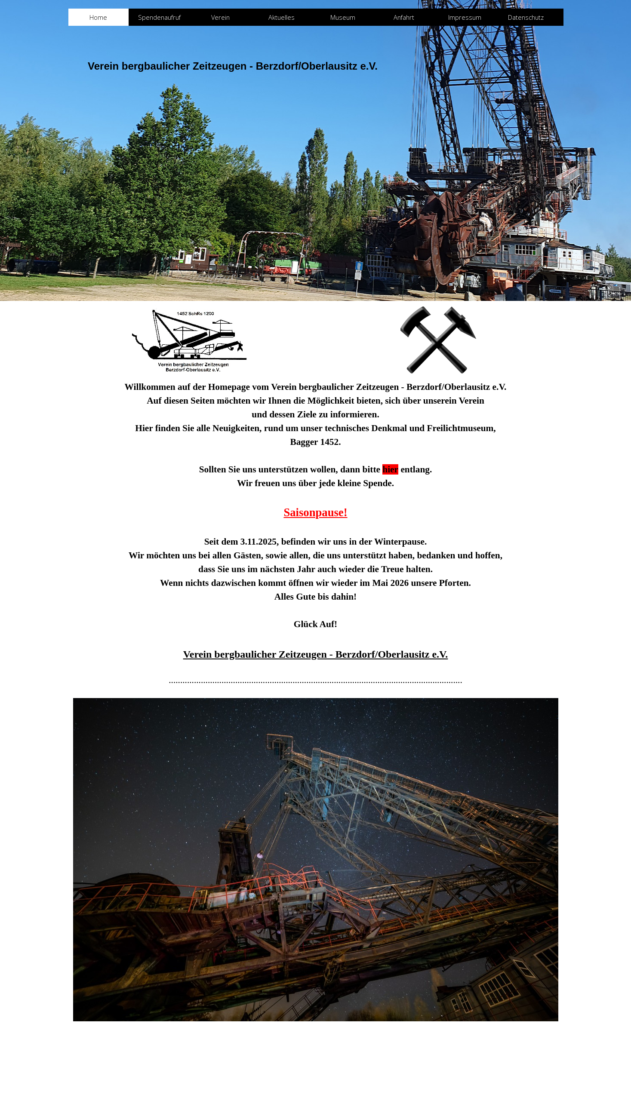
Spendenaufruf (159, 17)
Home (98, 17)
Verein (220, 17)
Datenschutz (526, 17)
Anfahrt (404, 17)
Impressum (464, 17)
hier (390, 469)
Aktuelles (281, 17)
